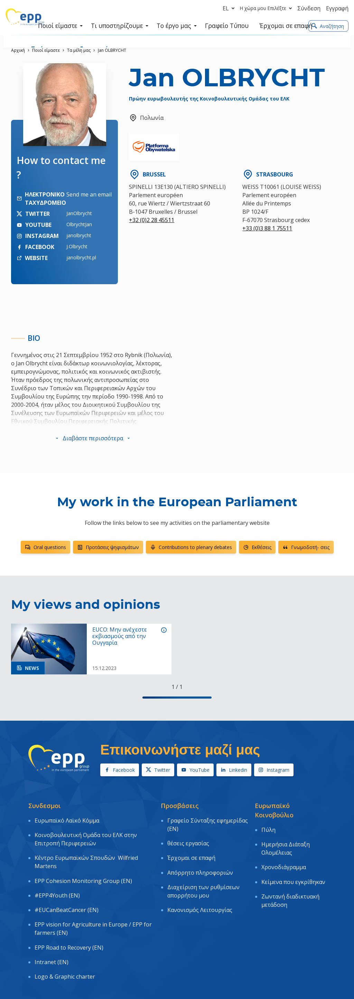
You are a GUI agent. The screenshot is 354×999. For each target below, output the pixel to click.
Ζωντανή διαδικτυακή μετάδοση (290, 879)
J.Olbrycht (76, 246)
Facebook (119, 770)
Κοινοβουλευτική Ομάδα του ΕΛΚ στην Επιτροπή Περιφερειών (86, 832)
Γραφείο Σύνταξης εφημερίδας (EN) (207, 822)
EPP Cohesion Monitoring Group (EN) (83, 864)
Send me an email (89, 194)
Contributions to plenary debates (191, 547)
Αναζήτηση (327, 26)
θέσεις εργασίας (188, 836)
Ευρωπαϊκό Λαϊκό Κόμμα (67, 818)
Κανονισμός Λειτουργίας (199, 884)
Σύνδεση (308, 8)
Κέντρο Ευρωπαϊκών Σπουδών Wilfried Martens (86, 850)
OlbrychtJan (79, 224)
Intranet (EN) (51, 922)
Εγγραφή (337, 8)
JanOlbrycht (79, 213)
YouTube (195, 770)
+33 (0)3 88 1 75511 (267, 228)
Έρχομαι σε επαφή (191, 846)
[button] (92, 438)
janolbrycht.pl (81, 257)
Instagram (273, 770)
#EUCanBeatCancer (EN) (67, 884)
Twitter (158, 770)
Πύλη (268, 827)
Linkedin (234, 770)
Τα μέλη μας (79, 50)
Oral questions (45, 547)
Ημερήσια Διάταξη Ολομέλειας (285, 841)
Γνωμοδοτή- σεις (305, 547)
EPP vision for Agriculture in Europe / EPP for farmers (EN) (93, 898)
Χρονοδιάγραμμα (283, 855)
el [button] (230, 8)
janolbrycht (78, 235)
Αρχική (18, 50)
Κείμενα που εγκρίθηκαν (293, 865)
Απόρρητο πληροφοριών (200, 856)
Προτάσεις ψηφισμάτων (108, 547)
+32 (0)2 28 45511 (151, 220)
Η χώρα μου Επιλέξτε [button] (267, 8)
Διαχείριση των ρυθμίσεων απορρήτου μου (203, 870)
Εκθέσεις (257, 547)
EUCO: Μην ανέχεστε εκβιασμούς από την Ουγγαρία (119, 636)
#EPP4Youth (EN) (57, 874)
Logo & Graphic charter (65, 932)
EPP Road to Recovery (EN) (69, 912)
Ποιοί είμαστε (46, 50)
